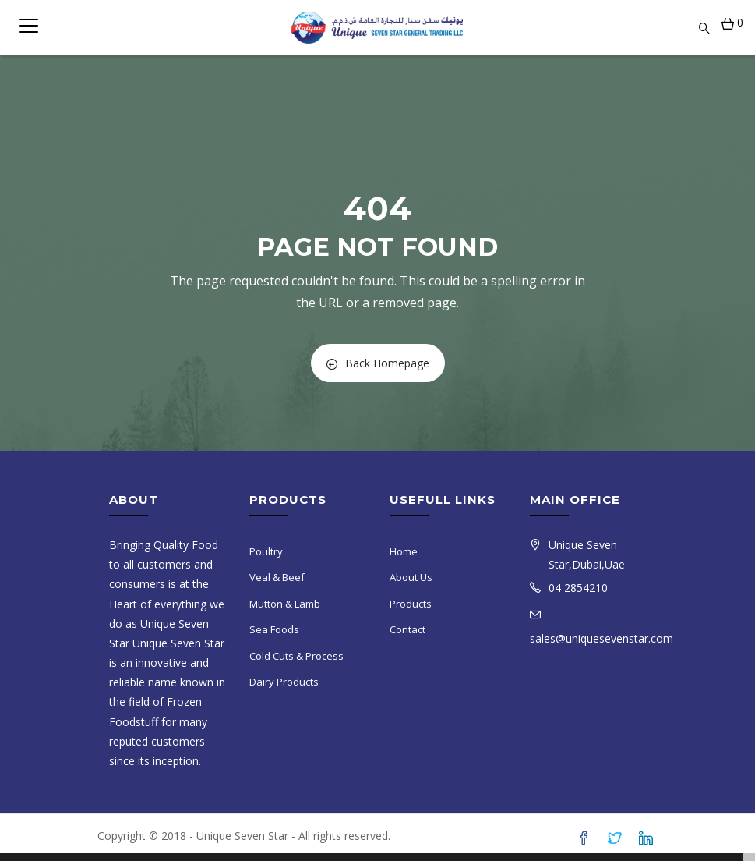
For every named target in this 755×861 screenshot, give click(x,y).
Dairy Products (284, 682)
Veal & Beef (277, 577)
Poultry (266, 551)
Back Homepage (377, 363)
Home (404, 551)
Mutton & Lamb (284, 604)
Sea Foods (274, 629)
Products (411, 604)
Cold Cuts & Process (296, 656)
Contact (407, 629)
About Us (411, 577)
